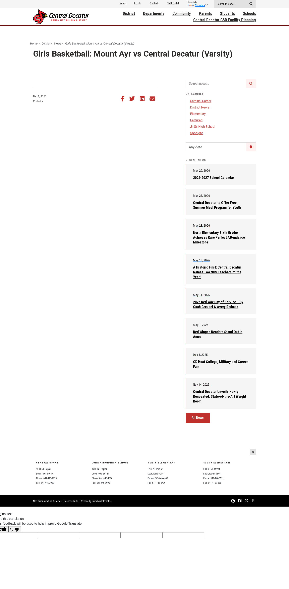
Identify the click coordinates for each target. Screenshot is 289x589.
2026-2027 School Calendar (213, 177)
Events (137, 3)
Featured (196, 120)
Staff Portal (173, 3)
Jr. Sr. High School (202, 127)
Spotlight (196, 133)
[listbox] (196, 2)
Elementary (198, 114)
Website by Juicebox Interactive (96, 501)
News (122, 3)
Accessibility (71, 501)
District (129, 13)
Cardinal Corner (200, 101)
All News (198, 418)
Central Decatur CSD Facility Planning (224, 19)
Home (34, 43)
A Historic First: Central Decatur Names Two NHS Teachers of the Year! (217, 272)
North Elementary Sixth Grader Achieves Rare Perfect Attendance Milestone (219, 237)
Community (181, 13)
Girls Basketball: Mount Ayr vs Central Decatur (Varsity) (99, 43)
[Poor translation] (14, 529)
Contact (154, 3)
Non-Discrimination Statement (47, 501)
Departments (153, 13)
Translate (196, 5)
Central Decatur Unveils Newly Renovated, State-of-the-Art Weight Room (219, 396)
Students (227, 13)
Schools (249, 13)
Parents (205, 13)
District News (199, 107)
